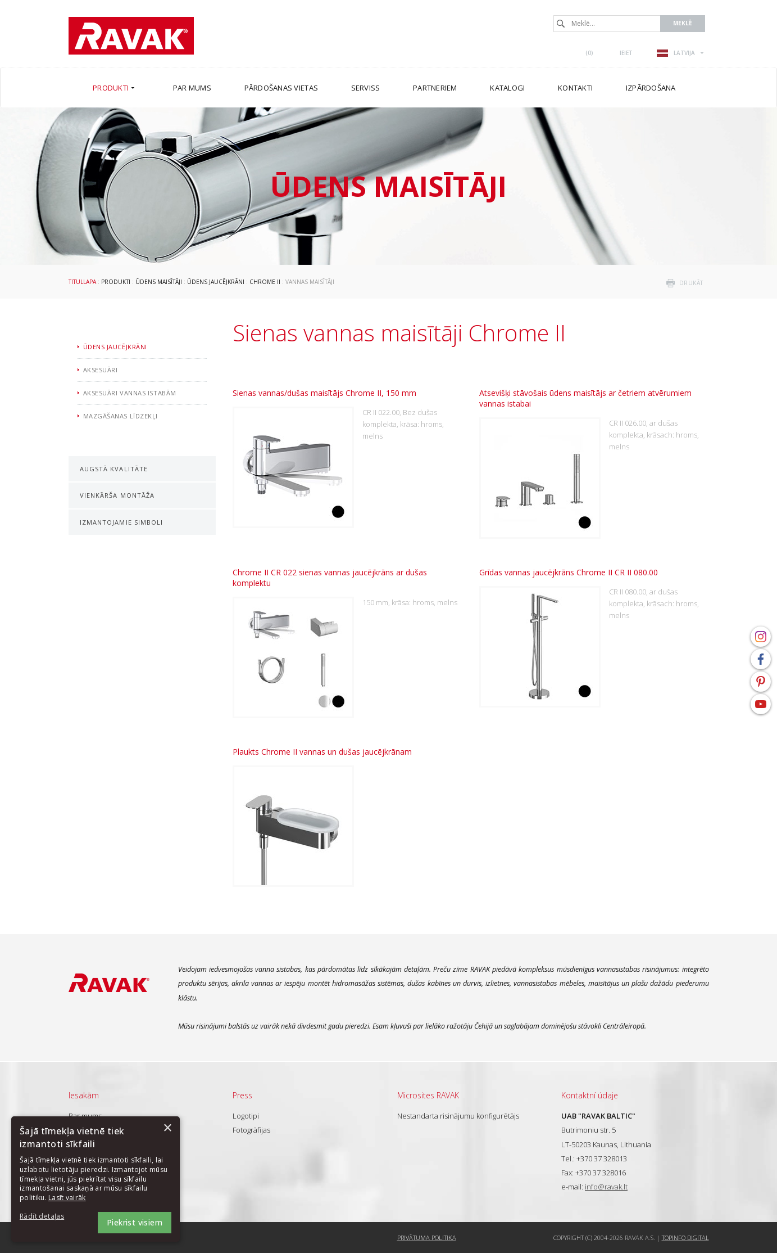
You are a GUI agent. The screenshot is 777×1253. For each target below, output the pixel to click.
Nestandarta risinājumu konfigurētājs (458, 1116)
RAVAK (131, 36)
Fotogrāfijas (251, 1130)
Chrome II (264, 282)
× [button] (167, 1128)
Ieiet (626, 53)
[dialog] (95, 1179)
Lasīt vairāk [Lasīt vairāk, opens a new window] (67, 1197)
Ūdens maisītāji (158, 282)
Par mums (85, 1116)
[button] (50, 1217)
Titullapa (82, 282)
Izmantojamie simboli (121, 522)
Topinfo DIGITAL (685, 1237)
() (589, 53)
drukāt (691, 283)
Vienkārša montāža (117, 495)
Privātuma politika (426, 1237)
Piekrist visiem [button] (134, 1222)
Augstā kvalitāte (114, 469)
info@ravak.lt (606, 1187)
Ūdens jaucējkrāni (215, 282)
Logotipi (246, 1116)
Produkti (115, 282)
